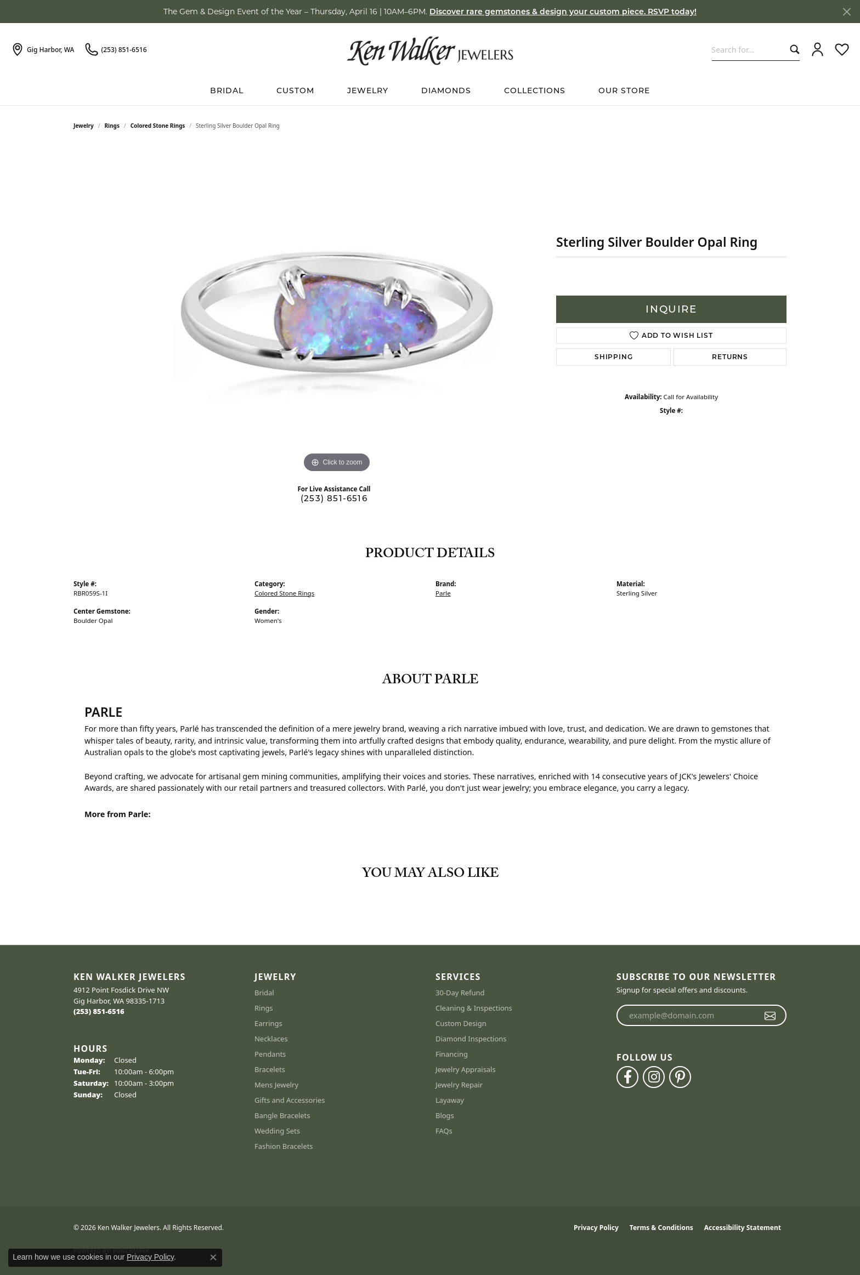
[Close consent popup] (213, 1257)
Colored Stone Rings (158, 125)
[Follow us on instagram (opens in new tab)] (654, 1077)
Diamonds (446, 90)
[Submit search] (792, 49)
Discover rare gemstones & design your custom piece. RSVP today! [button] (563, 11)
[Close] (846, 12)
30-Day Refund (459, 993)
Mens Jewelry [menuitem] (276, 1085)
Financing (451, 1054)
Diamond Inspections (471, 1039)
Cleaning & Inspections (473, 1008)
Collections (534, 90)
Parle (443, 593)
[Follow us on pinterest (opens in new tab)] (680, 1077)
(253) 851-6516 (334, 498)
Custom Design (460, 1023)
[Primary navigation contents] (430, 90)
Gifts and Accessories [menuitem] (289, 1100)
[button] (817, 50)
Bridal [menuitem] (264, 993)
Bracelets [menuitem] (269, 1069)
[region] (336, 310)
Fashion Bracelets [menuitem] (283, 1146)
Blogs (444, 1115)
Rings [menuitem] (263, 1008)
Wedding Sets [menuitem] (277, 1131)
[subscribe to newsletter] (770, 1015)
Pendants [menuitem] (270, 1054)
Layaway (449, 1100)
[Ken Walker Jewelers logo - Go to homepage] (430, 49)
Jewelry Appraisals (465, 1069)
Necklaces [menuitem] (271, 1039)
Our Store (624, 90)
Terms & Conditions (661, 1227)
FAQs (443, 1131)
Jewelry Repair (459, 1085)
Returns (730, 357)
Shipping (613, 357)
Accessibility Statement (742, 1227)
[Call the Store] (99, 1011)
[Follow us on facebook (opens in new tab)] (627, 1077)
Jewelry (367, 90)
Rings (112, 125)
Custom (295, 90)
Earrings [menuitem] (268, 1023)
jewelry (83, 125)
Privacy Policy (596, 1227)
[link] (42, 50)
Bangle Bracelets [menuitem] (282, 1115)
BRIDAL (227, 90)
